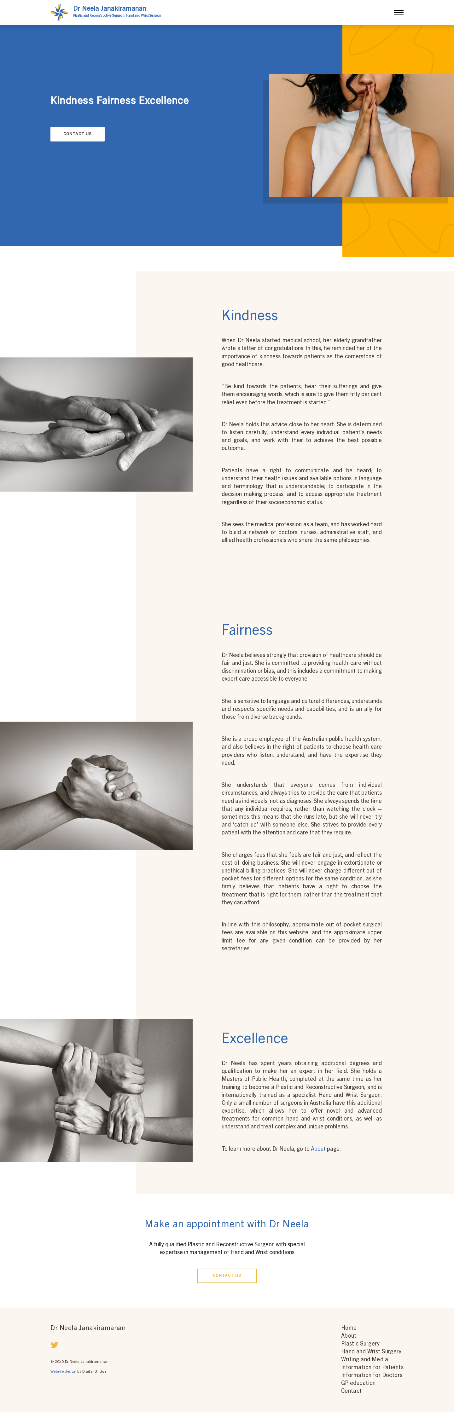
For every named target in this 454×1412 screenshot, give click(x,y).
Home (349, 1328)
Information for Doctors (372, 1376)
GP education (358, 1383)
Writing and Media (364, 1360)
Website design (63, 1372)
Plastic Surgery (360, 1344)
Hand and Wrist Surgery (371, 1352)
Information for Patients (372, 1368)
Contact (351, 1391)
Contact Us (77, 134)
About (319, 1149)
